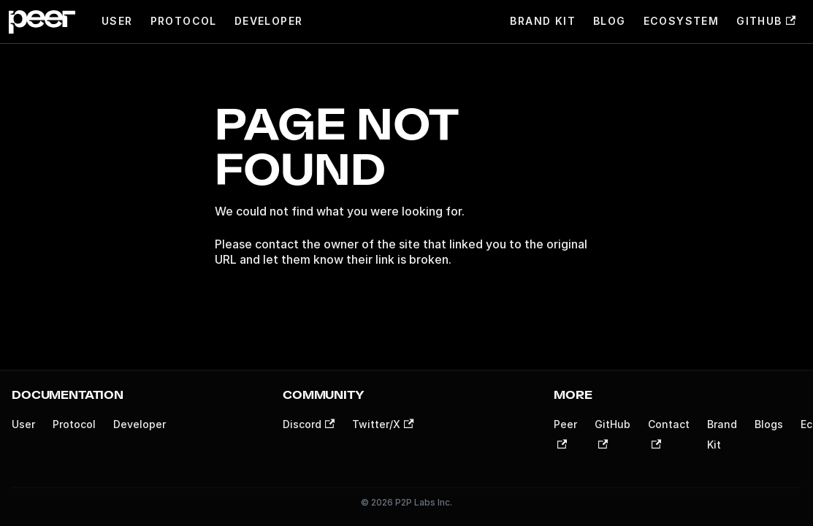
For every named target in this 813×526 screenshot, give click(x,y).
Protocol (183, 21)
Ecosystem (682, 21)
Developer (268, 21)
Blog (609, 21)
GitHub (765, 21)
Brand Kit (543, 21)
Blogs (769, 424)
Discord (309, 424)
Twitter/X (382, 424)
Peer (565, 433)
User (117, 21)
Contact (669, 433)
